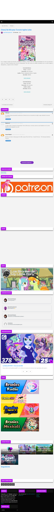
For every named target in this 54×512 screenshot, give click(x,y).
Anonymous (10, 323)
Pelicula (11, 25)
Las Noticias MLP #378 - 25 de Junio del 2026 (13, 366)
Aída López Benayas (12, 298)
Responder (8, 119)
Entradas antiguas (48, 104)
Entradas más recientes (7, 104)
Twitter (37, 495)
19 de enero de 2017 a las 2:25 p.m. (18, 134)
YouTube (38, 496)
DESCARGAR (27, 78)
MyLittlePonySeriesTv (12, 307)
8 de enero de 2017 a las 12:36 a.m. (16, 123)
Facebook (38, 494)
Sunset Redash (8, 134)
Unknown (7, 113)
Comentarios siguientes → (27, 162)
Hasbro (2, 503)
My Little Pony (5, 25)
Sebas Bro (21, 495)
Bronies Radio (3, 173)
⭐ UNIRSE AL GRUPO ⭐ (6, 289)
